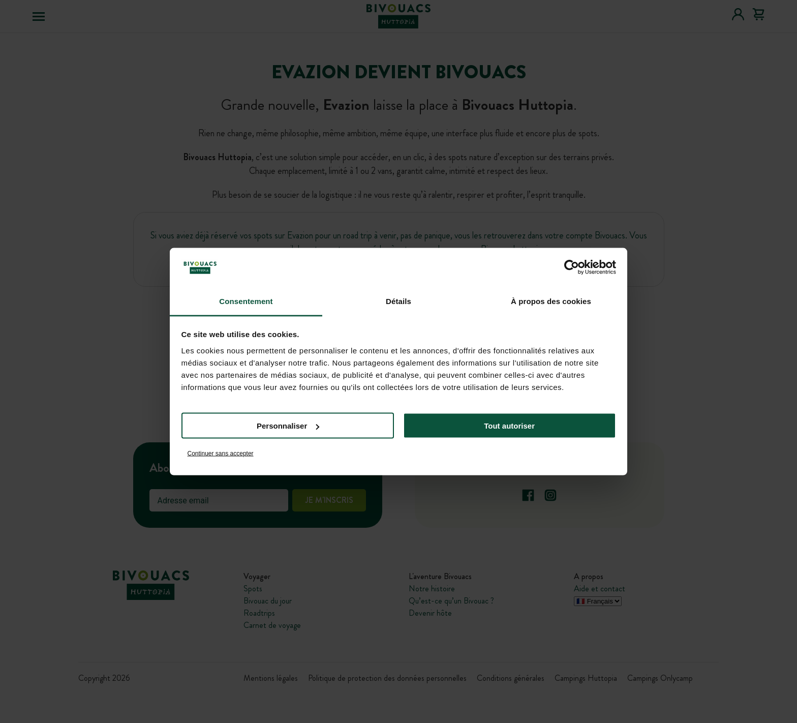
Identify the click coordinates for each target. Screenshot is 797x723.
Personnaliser (288, 425)
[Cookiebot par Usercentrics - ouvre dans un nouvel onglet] (571, 267)
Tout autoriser (509, 425)
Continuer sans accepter (221, 453)
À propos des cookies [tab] (551, 300)
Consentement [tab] (245, 300)
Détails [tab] (398, 300)
